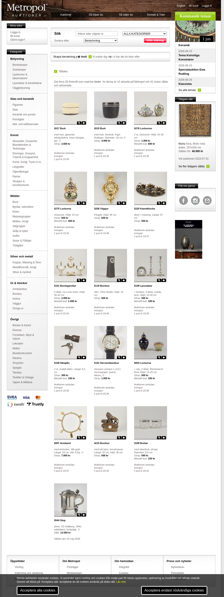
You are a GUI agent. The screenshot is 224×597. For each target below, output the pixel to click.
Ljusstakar (143, 285)
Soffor (16, 235)
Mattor (16, 348)
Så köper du (96, 14)
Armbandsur (20, 289)
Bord (15, 202)
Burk (60, 128)
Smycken (18, 362)
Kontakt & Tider (156, 14)
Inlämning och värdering (29, 573)
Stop (60, 520)
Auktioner (65, 14)
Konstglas (18, 119)
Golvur (16, 298)
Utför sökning (155, 40)
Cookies (123, 573)
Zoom (79, 122)
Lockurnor (143, 128)
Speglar (17, 367)
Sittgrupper (19, 226)
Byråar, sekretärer (23, 206)
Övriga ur (18, 308)
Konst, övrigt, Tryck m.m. (27, 162)
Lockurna (62, 208)
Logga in (207, 5)
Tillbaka (62, 71)
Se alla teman (187, 90)
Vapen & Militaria (22, 382)
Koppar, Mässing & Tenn (27, 262)
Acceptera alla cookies (37, 590)
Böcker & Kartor (22, 325)
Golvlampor (19, 69)
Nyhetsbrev (177, 567)
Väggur (17, 303)
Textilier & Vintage (23, 377)
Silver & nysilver (22, 272)
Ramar (16, 176)
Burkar (141, 443)
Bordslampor (20, 64)
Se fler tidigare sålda (191, 166)
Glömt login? (17, 39)
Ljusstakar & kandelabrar (27, 83)
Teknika (17, 372)
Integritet (124, 567)
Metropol (27, 10)
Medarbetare (74, 573)
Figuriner (18, 104)
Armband (62, 443)
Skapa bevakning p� (70, 56)
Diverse (17, 330)
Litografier (18, 166)
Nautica (17, 358)
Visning (19, 567)
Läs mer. (121, 581)
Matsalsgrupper (22, 216)
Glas (15, 109)
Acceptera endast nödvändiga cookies (174, 590)
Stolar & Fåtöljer (22, 240)
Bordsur (17, 293)
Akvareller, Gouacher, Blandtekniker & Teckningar (25, 145)
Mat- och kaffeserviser (25, 124)
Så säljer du (126, 14)
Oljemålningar (21, 171)
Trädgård (18, 245)
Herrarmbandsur (106, 363)
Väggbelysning (21, 87)
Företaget (72, 567)
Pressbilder (177, 573)
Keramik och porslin (24, 114)
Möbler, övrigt (20, 221)
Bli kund (193, 5)
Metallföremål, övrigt (24, 267)
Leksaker (18, 343)
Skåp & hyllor (20, 231)
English (181, 5)
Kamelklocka (144, 208)
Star (84, 122)
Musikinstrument (22, 353)
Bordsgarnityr (65, 285)
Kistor (16, 211)
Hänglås (61, 363)
